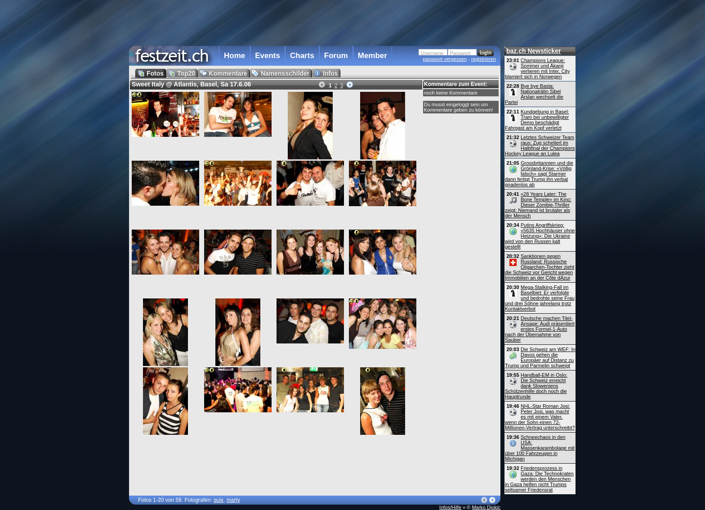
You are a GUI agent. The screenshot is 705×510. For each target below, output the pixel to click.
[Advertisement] (314, 22)
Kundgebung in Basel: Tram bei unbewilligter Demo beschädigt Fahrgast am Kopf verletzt (537, 120)
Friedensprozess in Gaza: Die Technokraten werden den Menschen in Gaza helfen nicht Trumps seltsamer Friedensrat (539, 478)
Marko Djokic (486, 507)
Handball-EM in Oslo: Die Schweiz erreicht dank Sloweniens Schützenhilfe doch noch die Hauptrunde (536, 385)
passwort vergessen (445, 59)
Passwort (460, 53)
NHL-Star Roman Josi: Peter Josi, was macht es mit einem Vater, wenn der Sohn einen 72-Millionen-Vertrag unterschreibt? (540, 416)
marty (233, 500)
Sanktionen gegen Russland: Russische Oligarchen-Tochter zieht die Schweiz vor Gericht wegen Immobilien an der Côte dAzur (539, 266)
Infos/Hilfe (450, 507)
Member (372, 55)
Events (267, 55)
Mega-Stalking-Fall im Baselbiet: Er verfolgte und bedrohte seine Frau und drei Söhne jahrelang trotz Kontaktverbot (540, 297)
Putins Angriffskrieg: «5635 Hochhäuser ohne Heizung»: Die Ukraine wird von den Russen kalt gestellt (540, 235)
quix (218, 500)
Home (234, 55)
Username (432, 53)
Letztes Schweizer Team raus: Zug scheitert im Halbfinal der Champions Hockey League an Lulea (540, 145)
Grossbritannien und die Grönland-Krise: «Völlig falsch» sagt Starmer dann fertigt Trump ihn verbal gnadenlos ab (539, 173)
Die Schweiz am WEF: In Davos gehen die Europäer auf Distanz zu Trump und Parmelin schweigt (540, 357)
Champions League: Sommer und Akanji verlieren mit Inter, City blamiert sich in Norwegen (537, 68)
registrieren (483, 59)
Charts (302, 55)
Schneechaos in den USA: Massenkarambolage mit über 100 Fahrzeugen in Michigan (540, 447)
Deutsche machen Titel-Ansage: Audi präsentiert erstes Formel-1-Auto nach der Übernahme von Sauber (540, 329)
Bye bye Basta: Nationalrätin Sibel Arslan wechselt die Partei (534, 94)
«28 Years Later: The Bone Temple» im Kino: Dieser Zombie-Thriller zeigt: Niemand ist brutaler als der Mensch (538, 204)
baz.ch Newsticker (533, 50)
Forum (336, 55)
